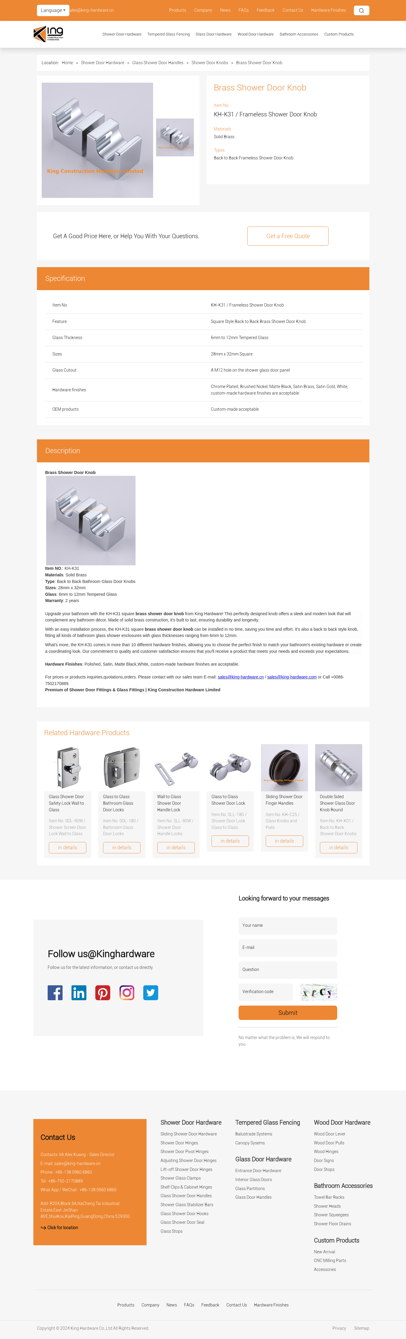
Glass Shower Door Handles (157, 62)
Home (67, 62)
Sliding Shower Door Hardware (189, 1134)
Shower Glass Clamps (181, 1178)
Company (203, 10)
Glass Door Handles (253, 1197)
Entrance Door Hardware (258, 1170)
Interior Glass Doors (253, 1179)
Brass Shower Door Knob (259, 62)
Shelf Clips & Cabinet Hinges (186, 1187)
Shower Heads (327, 1206)
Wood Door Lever (330, 1134)
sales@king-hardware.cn (91, 10)
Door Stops (324, 1169)
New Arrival (324, 1252)
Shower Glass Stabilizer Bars (187, 1204)
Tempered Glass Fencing (168, 34)
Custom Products (339, 34)
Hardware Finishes (328, 10)
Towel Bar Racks (329, 1197)
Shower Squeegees (331, 1215)
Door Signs (324, 1160)
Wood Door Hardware (256, 34)
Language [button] (51, 10)
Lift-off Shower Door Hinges (186, 1169)
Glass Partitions (250, 1188)
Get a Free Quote (288, 236)
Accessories (325, 1269)
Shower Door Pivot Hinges (185, 1151)
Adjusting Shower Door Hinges (189, 1160)
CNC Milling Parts (330, 1260)
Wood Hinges (326, 1151)
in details (67, 847)
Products (177, 10)
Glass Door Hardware (214, 34)
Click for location (59, 1227)
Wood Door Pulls (329, 1143)
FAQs (244, 10)
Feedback (266, 10)
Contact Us (293, 10)
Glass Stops (172, 1231)
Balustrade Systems (253, 1134)
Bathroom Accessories (299, 34)
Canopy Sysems (250, 1143)
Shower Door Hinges (179, 1143)
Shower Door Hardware (121, 34)
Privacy (339, 1328)
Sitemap (361, 1328)
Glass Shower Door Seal (182, 1222)
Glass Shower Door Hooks (185, 1213)
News (225, 10)
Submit (288, 1012)
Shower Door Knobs (210, 62)
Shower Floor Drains (332, 1223)
